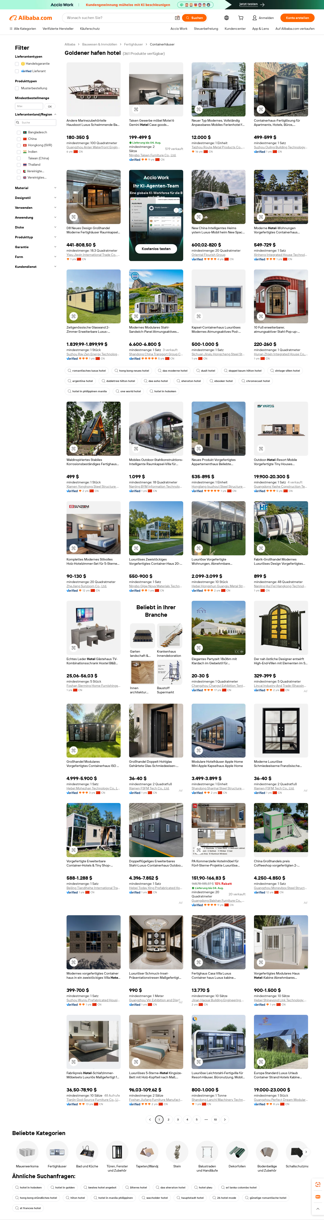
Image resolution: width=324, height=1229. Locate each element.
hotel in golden (63, 1187)
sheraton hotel (189, 381)
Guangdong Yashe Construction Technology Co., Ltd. (281, 486)
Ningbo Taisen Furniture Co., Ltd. (152, 155)
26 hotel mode (224, 1198)
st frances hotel (28, 1208)
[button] (177, 18)
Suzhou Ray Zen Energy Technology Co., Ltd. (94, 354)
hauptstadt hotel (190, 1198)
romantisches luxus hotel (87, 371)
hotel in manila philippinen (113, 1198)
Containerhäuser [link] (162, 44)
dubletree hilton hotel (118, 381)
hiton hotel (75, 1198)
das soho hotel (156, 381)
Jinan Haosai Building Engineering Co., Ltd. (219, 1000)
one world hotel (128, 391)
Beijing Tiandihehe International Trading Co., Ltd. (94, 888)
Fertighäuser (133, 44)
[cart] (241, 18)
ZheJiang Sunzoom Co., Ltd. (87, 586)
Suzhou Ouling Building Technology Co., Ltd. (281, 147)
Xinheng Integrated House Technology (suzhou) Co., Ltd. (281, 255)
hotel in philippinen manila (87, 391)
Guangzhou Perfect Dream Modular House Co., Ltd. (281, 1100)
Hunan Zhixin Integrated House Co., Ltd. (281, 354)
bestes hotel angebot (100, 1187)
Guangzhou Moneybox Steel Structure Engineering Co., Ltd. (281, 888)
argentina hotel (80, 381)
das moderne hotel (172, 371)
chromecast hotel (256, 381)
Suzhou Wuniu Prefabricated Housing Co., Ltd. (94, 1000)
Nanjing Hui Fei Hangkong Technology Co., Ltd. (281, 586)
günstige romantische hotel (265, 1198)
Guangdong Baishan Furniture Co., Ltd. (219, 900)
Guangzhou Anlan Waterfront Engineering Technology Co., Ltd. (94, 147)
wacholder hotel (155, 1198)
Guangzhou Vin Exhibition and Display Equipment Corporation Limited (156, 1000)
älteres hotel (136, 1187)
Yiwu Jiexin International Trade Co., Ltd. (94, 255)
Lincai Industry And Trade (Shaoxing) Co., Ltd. (281, 685)
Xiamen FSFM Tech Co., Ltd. (149, 788)
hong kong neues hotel (132, 371)
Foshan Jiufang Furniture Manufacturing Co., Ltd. (156, 1100)
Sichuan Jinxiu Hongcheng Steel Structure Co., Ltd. (219, 354)
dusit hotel (205, 371)
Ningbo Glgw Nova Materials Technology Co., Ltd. (156, 586)
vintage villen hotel (285, 371)
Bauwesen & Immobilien (99, 44)
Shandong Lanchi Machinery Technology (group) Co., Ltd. (219, 1100)
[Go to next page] (225, 1119)
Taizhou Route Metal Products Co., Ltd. (219, 147)
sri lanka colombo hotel (239, 1187)
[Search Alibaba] (119, 17)
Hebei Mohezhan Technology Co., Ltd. (94, 788)
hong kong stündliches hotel (36, 1198)
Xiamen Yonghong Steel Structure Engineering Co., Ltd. (94, 486)
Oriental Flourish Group (208, 255)
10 (215, 1119)
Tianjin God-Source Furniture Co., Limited (94, 1100)
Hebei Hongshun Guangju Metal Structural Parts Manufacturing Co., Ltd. (219, 586)
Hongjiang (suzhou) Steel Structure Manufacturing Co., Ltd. (219, 486)
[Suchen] (194, 18)
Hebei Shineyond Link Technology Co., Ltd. (281, 1000)
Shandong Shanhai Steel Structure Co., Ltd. (219, 788)
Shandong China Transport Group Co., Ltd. (156, 354)
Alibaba (70, 44)
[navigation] (35, 582)
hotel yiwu (203, 1187)
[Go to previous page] (150, 1119)
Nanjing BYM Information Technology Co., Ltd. (156, 486)
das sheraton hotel (170, 1187)
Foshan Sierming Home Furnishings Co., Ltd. (94, 685)
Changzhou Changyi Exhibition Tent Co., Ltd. (219, 685)
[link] (318, 1184)
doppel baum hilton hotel (242, 371)
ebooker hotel (221, 381)
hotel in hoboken (163, 391)
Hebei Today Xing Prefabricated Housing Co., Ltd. (156, 888)
